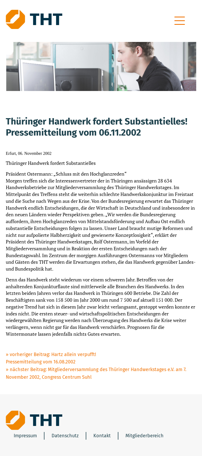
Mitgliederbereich (144, 436)
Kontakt (102, 436)
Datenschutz (65, 436)
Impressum (25, 436)
